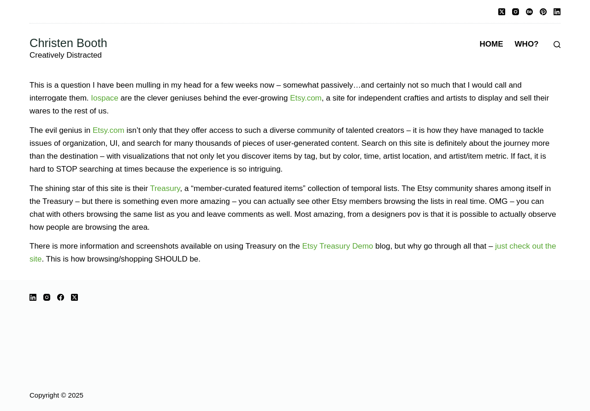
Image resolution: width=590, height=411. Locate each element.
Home (491, 44)
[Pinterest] (543, 11)
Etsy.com (306, 98)
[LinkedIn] (557, 11)
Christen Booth (68, 42)
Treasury (165, 188)
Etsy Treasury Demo (337, 246)
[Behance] (529, 11)
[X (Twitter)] (501, 11)
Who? (527, 44)
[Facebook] (60, 297)
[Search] (557, 44)
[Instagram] (515, 11)
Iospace (104, 98)
